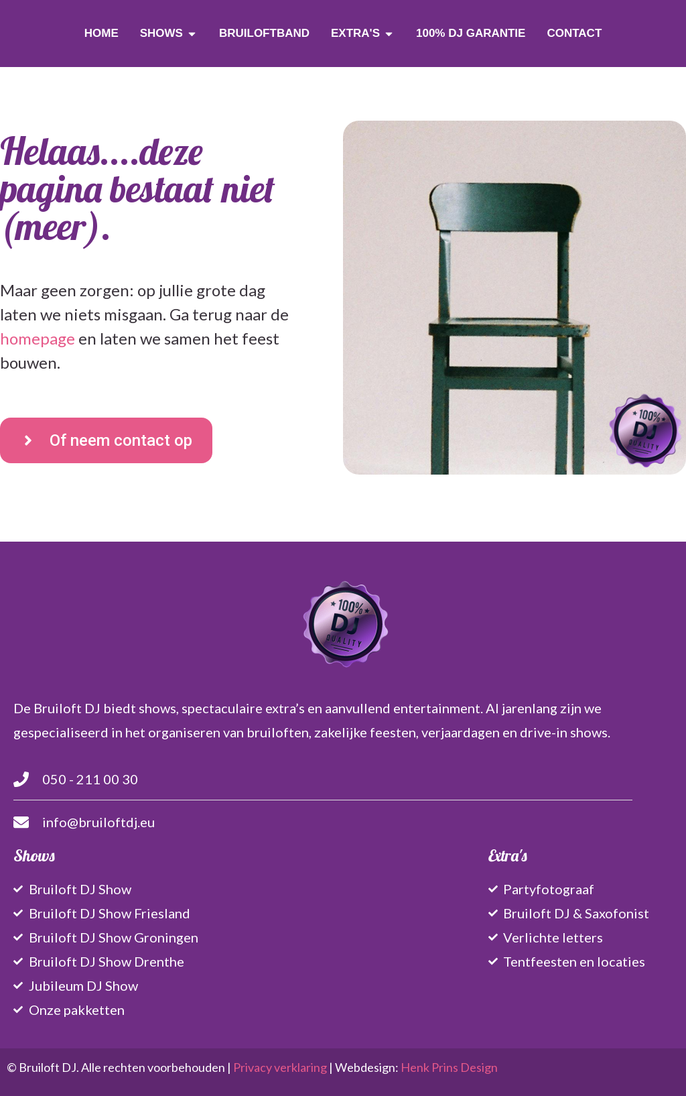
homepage (37, 338)
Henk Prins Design (449, 1067)
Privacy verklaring (280, 1067)
